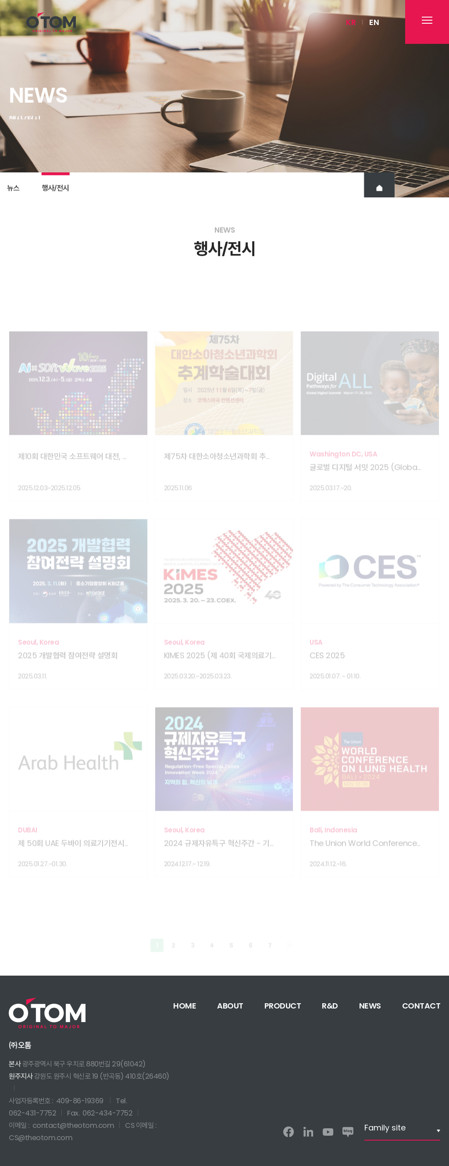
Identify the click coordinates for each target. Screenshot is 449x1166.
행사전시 (54, 194)
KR (351, 22)
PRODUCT (282, 1005)
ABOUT (230, 1005)
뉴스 (12, 194)
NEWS (370, 1005)
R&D (330, 1005)
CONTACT (421, 1005)
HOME (184, 1005)
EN (374, 22)
